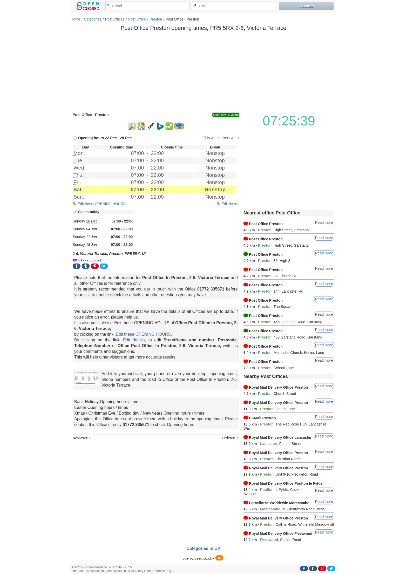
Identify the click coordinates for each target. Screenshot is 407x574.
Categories (92, 19)
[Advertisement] (203, 71)
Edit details (230, 204)
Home (75, 19)
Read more (324, 222)
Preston (156, 19)
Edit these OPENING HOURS (102, 204)
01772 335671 (90, 260)
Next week (230, 138)
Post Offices (115, 19)
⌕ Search (306, 6)
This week (211, 138)
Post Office (137, 19)
